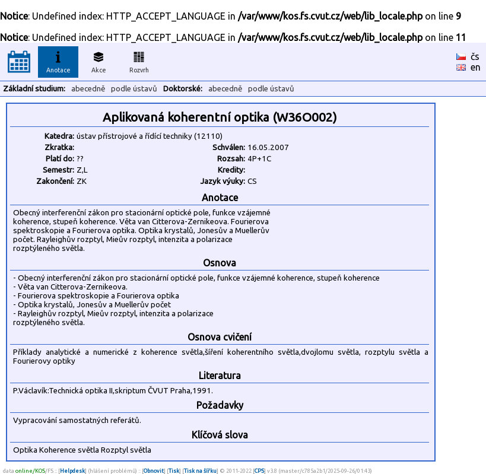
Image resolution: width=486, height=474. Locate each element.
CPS (259, 470)
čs (475, 56)
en (476, 67)
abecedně (88, 88)
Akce (98, 60)
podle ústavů (134, 88)
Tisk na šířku (200, 470)
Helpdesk (72, 470)
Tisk (174, 470)
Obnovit (154, 470)
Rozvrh (139, 60)
